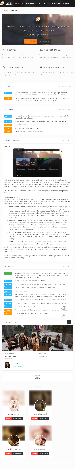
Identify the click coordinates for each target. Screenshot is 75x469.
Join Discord (44, 41)
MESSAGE (17, 418)
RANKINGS (31, 3)
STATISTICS (43, 3)
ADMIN (8, 418)
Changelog (15, 10)
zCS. (9, 3)
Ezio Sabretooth (40, 414)
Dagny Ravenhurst (18, 367)
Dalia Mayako (40, 449)
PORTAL (19, 3)
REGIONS (56, 3)
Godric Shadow (14, 449)
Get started (30, 41)
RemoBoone (13, 414)
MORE (66, 3)
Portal (5, 10)
